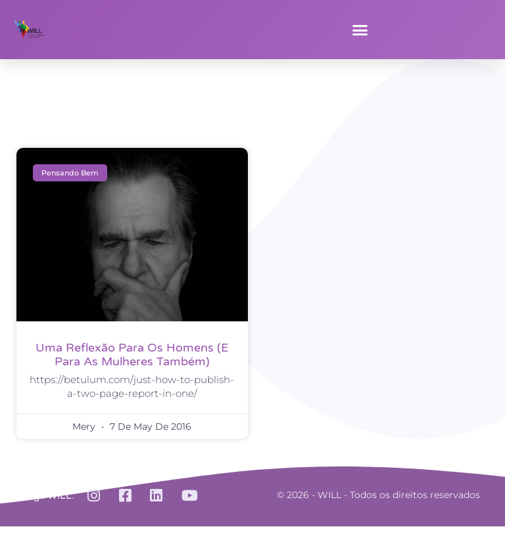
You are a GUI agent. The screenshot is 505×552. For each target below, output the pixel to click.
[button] (360, 29)
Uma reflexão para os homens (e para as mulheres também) (132, 354)
